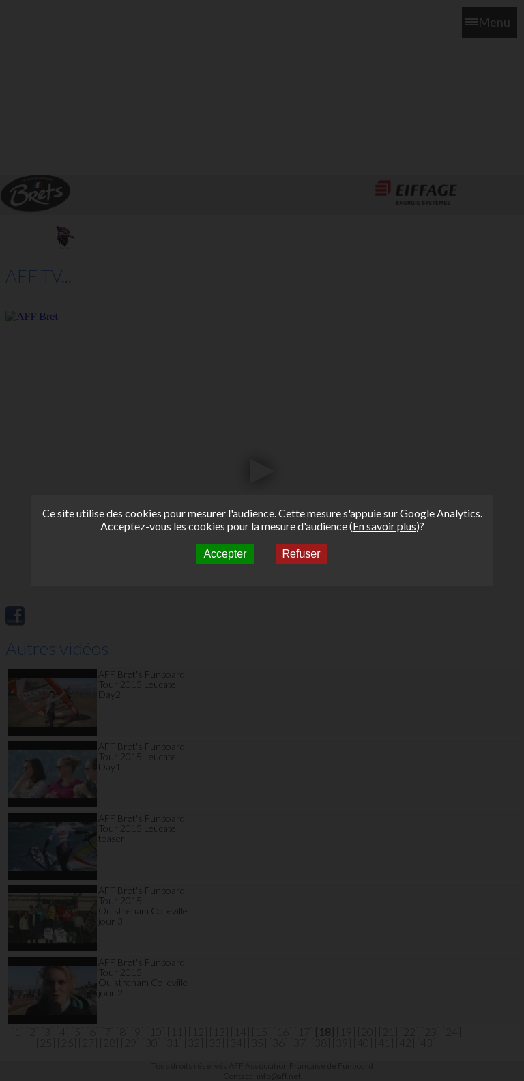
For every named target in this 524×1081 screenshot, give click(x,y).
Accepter (224, 554)
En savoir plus (384, 525)
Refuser (301, 554)
